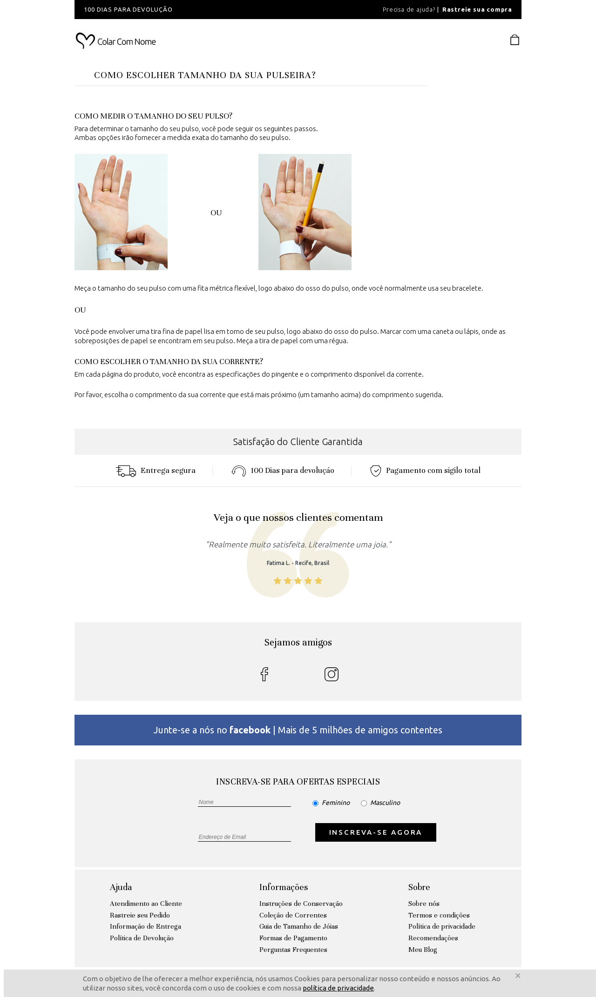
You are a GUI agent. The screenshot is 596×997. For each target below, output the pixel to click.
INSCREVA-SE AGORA (376, 832)
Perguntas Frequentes (293, 949)
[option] (200, 9)
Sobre (419, 887)
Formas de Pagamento (293, 938)
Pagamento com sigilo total (425, 470)
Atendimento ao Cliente (146, 903)
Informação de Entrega (145, 926)
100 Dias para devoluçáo (282, 470)
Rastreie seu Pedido (140, 915)
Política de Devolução (142, 938)
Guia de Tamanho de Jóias (298, 926)
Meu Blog (422, 949)
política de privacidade (338, 988)
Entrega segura (155, 470)
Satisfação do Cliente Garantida (298, 441)
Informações (283, 887)
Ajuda (121, 887)
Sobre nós (424, 903)
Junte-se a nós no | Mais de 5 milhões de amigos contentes (298, 729)
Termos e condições (439, 915)
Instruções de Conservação (301, 903)
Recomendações (433, 938)
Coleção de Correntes (293, 915)
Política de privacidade (441, 926)
